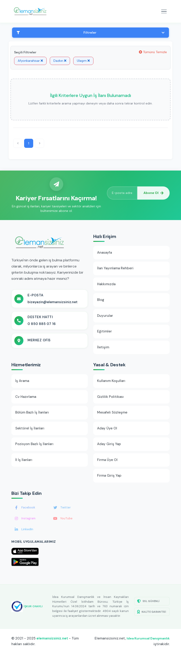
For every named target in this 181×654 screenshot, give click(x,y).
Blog (100, 299)
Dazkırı (59, 61)
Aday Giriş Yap (109, 444)
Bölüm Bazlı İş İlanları (32, 412)
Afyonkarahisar (30, 61)
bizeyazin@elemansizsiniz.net (53, 302)
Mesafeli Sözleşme (112, 412)
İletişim (103, 347)
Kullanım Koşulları (111, 381)
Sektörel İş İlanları (29, 428)
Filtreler (90, 32)
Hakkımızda (106, 284)
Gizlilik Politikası (110, 396)
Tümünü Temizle (153, 52)
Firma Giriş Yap (109, 475)
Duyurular (105, 315)
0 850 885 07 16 (42, 324)
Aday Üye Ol (107, 428)
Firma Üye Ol (107, 460)
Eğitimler (104, 331)
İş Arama (22, 381)
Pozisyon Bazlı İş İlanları (34, 444)
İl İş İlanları (23, 460)
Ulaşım (83, 61)
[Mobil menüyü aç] (164, 11)
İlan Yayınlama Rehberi (115, 268)
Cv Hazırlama (25, 396)
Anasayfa (104, 252)
